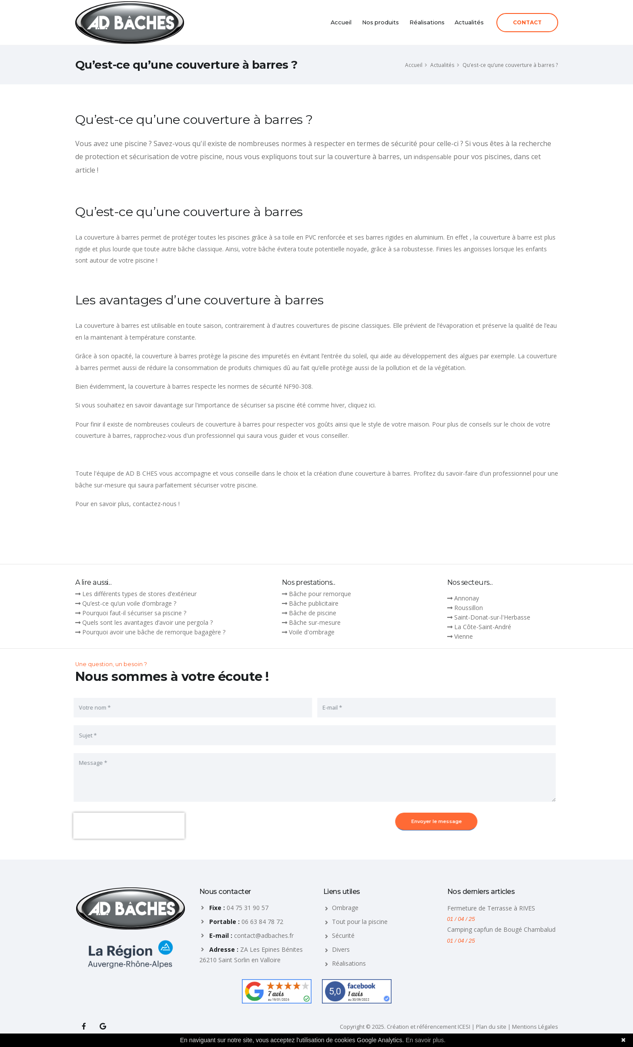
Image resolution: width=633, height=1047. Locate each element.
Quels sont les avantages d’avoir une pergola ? (147, 622)
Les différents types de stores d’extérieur (139, 594)
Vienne (463, 636)
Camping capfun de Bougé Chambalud (501, 929)
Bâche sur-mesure (315, 622)
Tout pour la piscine (360, 921)
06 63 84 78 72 (262, 921)
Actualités (469, 22)
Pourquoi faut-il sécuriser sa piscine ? (134, 613)
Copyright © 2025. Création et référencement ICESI (405, 1026)
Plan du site (491, 1026)
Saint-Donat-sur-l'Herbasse (492, 617)
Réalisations (427, 22)
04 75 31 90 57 (247, 908)
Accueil (341, 22)
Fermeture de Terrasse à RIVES (491, 908)
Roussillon (468, 608)
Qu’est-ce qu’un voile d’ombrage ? (129, 603)
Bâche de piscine (312, 613)
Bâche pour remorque (320, 594)
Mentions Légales (535, 1026)
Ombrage (345, 908)
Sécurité (343, 935)
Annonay (466, 598)
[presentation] (122, 826)
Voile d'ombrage (312, 632)
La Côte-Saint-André (482, 627)
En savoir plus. (425, 1040)
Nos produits (380, 22)
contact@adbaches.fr (264, 935)
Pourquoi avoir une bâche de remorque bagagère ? (153, 632)
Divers (341, 949)
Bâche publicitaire (313, 603)
